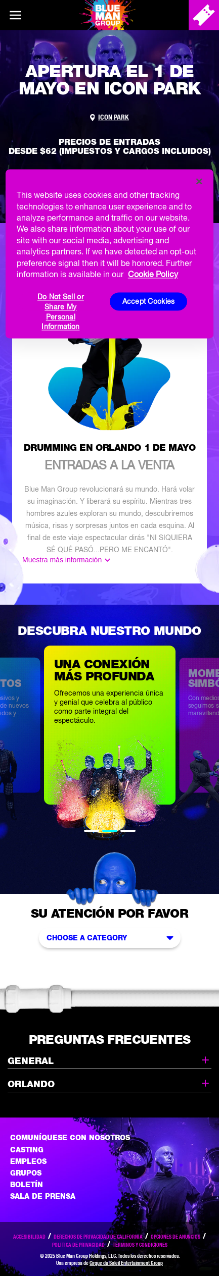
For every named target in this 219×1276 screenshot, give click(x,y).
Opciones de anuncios (175, 1237)
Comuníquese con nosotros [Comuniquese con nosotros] (70, 1138)
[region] (109, 254)
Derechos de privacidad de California (98, 1237)
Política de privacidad (78, 1245)
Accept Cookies (148, 301)
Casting (26, 1150)
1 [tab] (91, 831)
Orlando (109, 1083)
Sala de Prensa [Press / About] (42, 1196)
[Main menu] (15, 15)
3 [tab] (128, 831)
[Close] (199, 182)
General (109, 1060)
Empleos (28, 1161)
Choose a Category (112, 937)
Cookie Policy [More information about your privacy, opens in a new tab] (153, 274)
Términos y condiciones (140, 1245)
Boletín (26, 1185)
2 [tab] (109, 831)
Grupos (25, 1173)
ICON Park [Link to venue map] (113, 117)
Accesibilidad (29, 1237)
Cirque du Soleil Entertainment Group (126, 1263)
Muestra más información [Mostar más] (62, 560)
